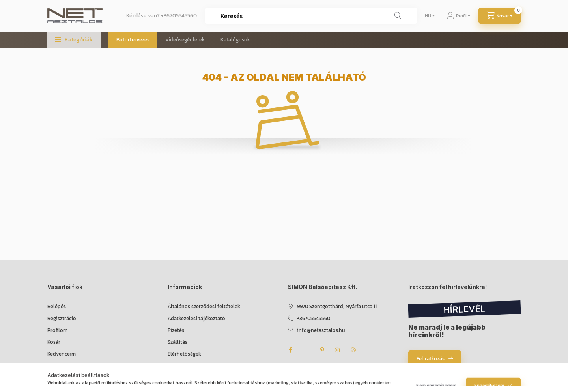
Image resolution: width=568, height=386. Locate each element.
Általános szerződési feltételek (204, 306)
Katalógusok (235, 39)
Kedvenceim (61, 354)
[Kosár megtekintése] (499, 16)
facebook (290, 350)
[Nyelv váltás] (428, 15)
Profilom (57, 330)
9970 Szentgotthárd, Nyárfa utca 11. (337, 306)
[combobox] (311, 16)
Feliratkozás (431, 358)
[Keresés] (398, 15)
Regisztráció (61, 318)
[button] (74, 40)
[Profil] (458, 16)
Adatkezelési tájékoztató (196, 318)
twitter (306, 350)
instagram (338, 350)
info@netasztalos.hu (321, 330)
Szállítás (177, 342)
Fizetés (176, 330)
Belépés (56, 306)
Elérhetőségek (184, 354)
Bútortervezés (132, 39)
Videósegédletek (185, 39)
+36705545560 (179, 15)
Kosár (53, 342)
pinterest (322, 350)
